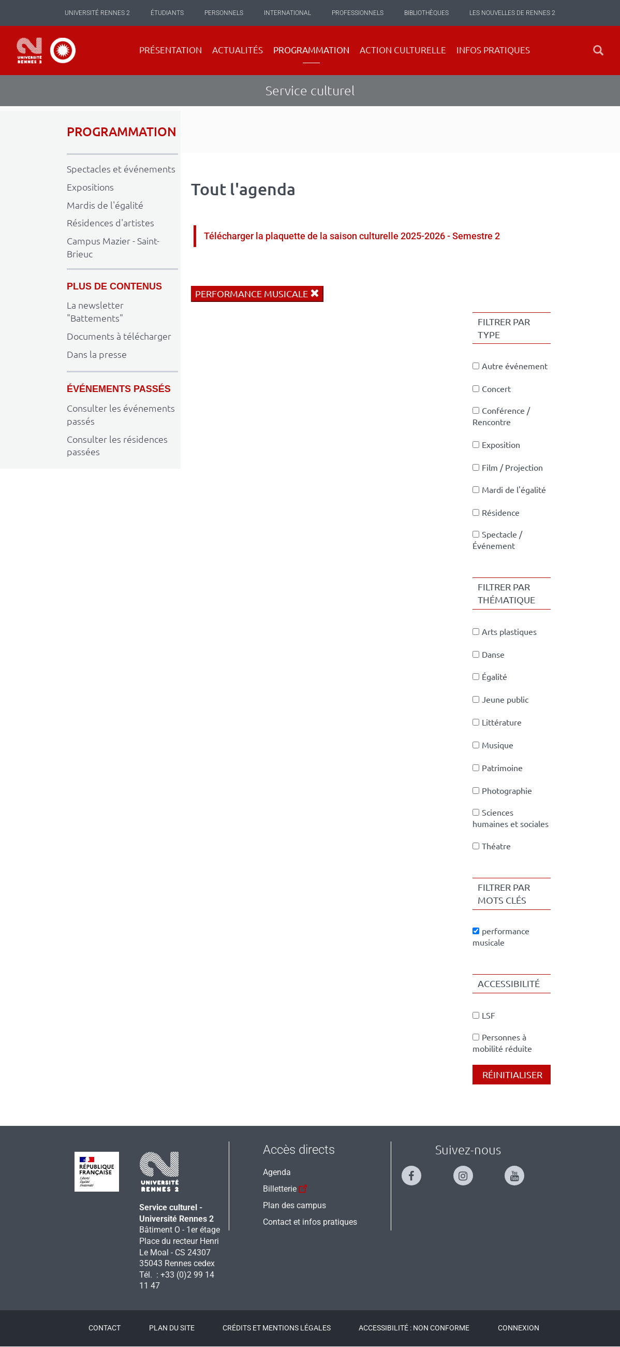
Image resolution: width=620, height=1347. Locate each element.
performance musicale (257, 293)
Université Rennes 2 (97, 13)
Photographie (502, 790)
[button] (598, 50)
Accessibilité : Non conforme (414, 1328)
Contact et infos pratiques (310, 1222)
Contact (104, 1328)
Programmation (311, 50)
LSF (484, 1015)
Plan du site (172, 1328)
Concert (492, 389)
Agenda (277, 1172)
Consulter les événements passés (121, 414)
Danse (489, 654)
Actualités (237, 50)
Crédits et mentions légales (277, 1328)
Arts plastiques (505, 631)
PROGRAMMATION (121, 132)
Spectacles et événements (121, 169)
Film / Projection (508, 467)
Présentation (170, 50)
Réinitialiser (511, 1074)
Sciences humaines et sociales (511, 818)
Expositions (90, 187)
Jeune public (500, 699)
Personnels (223, 13)
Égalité (490, 677)
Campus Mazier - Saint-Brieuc (113, 247)
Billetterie (286, 1187)
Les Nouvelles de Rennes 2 (512, 13)
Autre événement (510, 366)
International (287, 13)
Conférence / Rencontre (501, 416)
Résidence (496, 512)
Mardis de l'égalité (105, 205)
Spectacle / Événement (497, 540)
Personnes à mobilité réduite (502, 1043)
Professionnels (357, 13)
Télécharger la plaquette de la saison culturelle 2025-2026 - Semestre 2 (352, 235)
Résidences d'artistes (110, 223)
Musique (493, 745)
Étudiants (167, 13)
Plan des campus (294, 1205)
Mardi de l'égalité (509, 490)
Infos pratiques (493, 50)
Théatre (492, 846)
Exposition (496, 445)
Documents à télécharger (119, 336)
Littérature (497, 722)
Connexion (518, 1328)
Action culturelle (403, 50)
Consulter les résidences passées (117, 445)
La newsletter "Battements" (95, 311)
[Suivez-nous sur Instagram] (468, 1171)
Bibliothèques (426, 13)
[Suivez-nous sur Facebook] (417, 1171)
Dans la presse (97, 354)
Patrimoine (498, 768)
